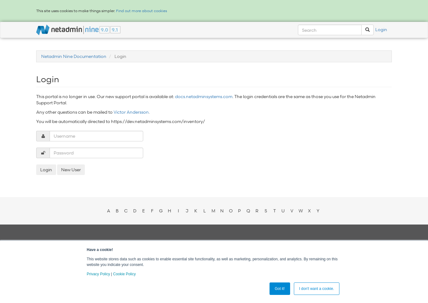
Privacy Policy (98, 274)
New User (71, 170)
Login (381, 29)
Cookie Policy (124, 274)
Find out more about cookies (141, 10)
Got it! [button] (280, 288)
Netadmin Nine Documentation (73, 56)
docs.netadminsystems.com (203, 96)
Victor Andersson (131, 112)
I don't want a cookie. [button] (316, 288)
